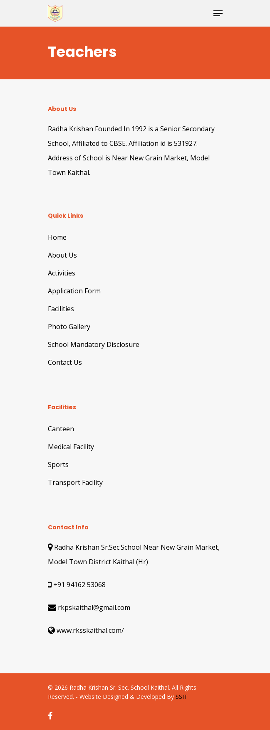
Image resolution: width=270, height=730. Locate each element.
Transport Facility (75, 482)
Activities (61, 273)
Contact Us (65, 362)
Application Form (74, 290)
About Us (62, 255)
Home (57, 237)
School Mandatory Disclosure (93, 344)
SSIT (182, 697)
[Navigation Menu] (218, 13)
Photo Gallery (69, 326)
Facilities (61, 308)
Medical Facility (71, 446)
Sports (58, 464)
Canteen (61, 428)
